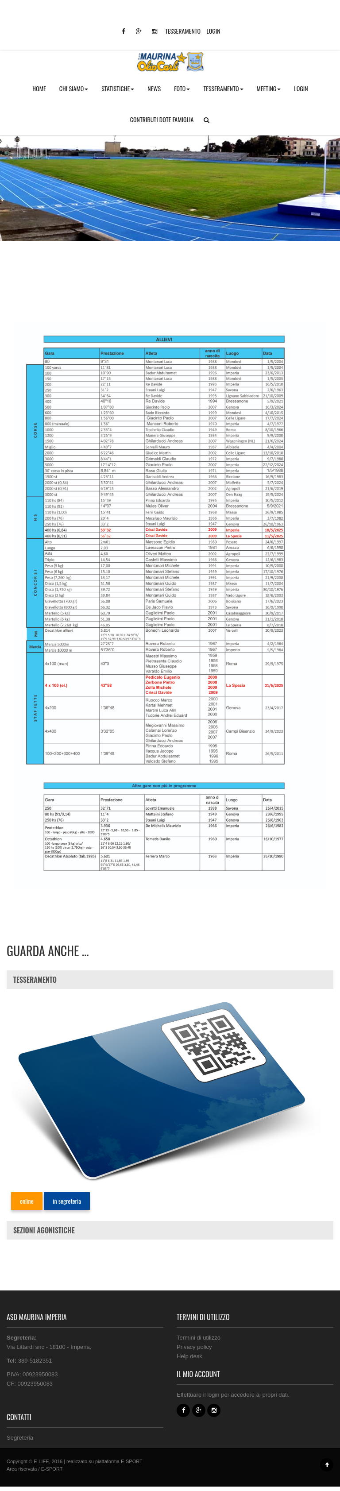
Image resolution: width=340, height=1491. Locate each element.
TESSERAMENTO (183, 30)
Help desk (189, 1356)
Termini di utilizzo (198, 1337)
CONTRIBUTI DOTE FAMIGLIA (162, 119)
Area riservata (22, 1469)
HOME (39, 88)
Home (13, 157)
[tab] (170, 979)
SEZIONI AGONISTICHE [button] (44, 1230)
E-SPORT (132, 1461)
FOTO (182, 88)
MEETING (269, 88)
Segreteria (20, 1437)
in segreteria (67, 1200)
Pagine (37, 157)
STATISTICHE (117, 88)
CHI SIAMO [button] (74, 88)
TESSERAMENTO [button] (223, 88)
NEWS (154, 88)
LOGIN (213, 30)
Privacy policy (194, 1347)
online (27, 1200)
